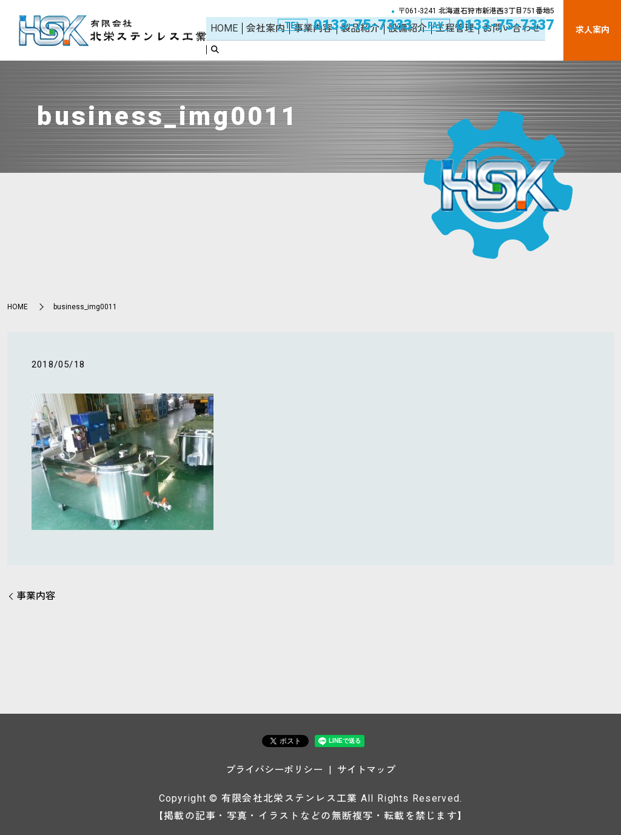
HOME (238, 47)
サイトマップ (366, 770)
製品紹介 (366, 47)
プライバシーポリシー (274, 770)
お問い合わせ (510, 47)
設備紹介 (411, 47)
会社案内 (277, 47)
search (551, 48)
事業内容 (322, 47)
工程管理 (456, 47)
